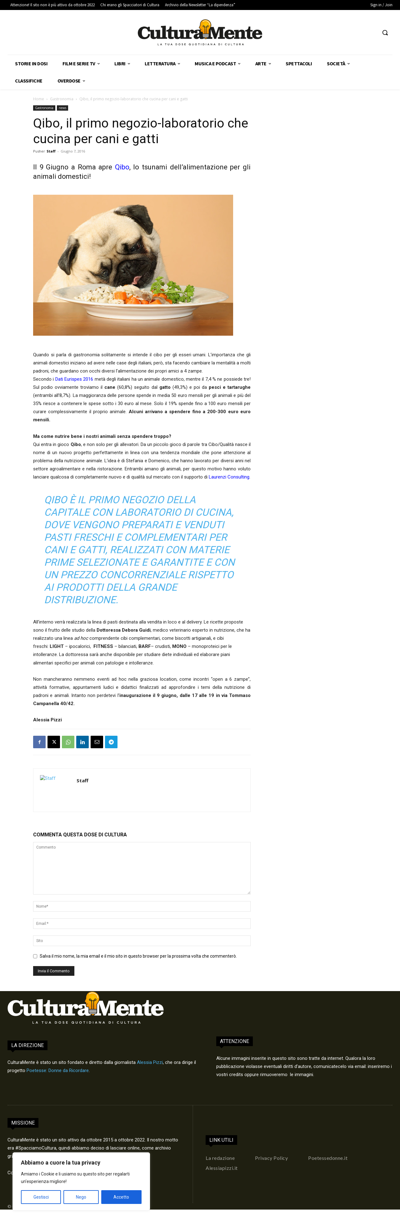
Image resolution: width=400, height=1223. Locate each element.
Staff (51, 151)
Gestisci (41, 1197)
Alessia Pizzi (150, 1062)
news (62, 108)
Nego (81, 1197)
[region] (81, 1181)
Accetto (121, 1197)
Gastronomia (61, 99)
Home (38, 99)
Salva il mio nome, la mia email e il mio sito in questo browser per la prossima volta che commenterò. (138, 956)
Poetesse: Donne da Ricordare (58, 1070)
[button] (385, 32)
